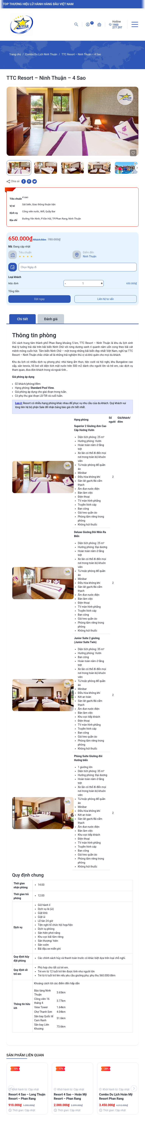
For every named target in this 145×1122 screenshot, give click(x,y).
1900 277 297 (117, 26)
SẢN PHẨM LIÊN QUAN (25, 1055)
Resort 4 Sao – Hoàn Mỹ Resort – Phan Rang (70, 1096)
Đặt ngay (39, 299)
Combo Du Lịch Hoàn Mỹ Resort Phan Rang (116, 1096)
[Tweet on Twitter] (34, 181)
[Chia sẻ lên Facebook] (23, 181)
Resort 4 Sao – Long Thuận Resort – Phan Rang (26, 1096)
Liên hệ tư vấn (105, 299)
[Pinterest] (29, 181)
